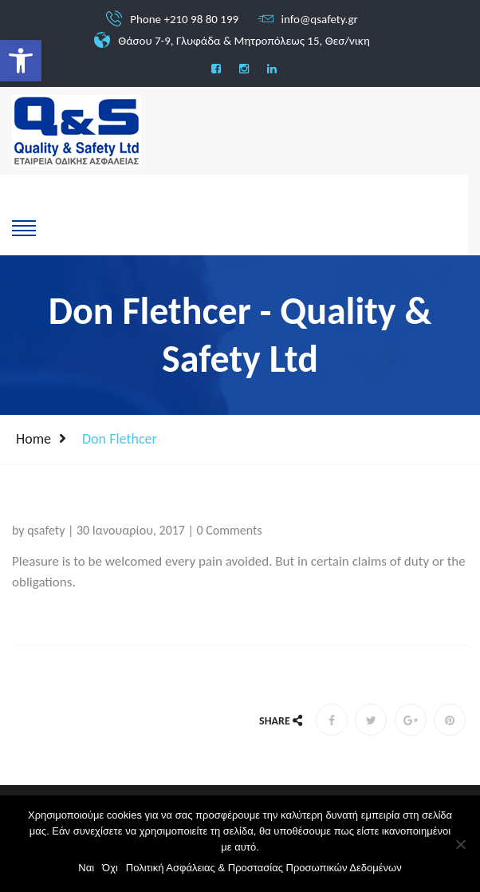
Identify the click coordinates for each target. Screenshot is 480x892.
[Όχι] (460, 844)
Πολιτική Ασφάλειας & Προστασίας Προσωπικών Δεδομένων (264, 868)
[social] (216, 69)
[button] (20, 60)
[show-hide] (24, 227)
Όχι (110, 868)
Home (33, 439)
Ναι (86, 868)
